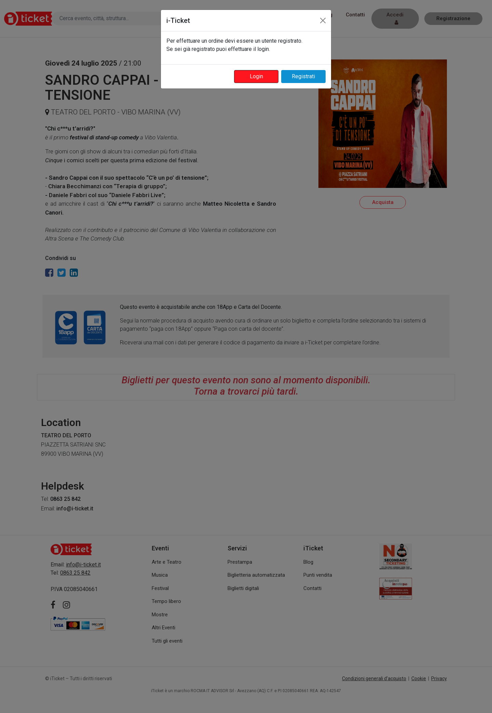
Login (256, 76)
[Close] (322, 20)
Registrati (303, 76)
